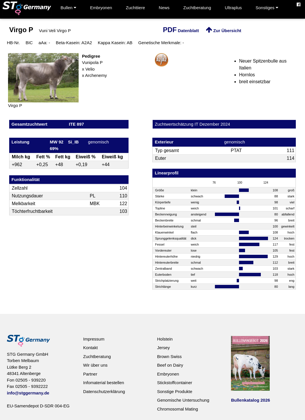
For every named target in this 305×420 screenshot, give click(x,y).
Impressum (93, 339)
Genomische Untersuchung (183, 400)
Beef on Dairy (170, 365)
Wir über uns (95, 365)
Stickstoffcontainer (174, 382)
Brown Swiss (169, 356)
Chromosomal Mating (177, 409)
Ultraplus (233, 7)
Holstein (164, 339)
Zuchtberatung (197, 7)
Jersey (163, 347)
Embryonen (101, 7)
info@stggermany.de (28, 392)
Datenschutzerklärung (104, 391)
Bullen (68, 7)
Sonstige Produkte (174, 391)
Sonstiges (267, 7)
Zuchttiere (135, 7)
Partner (90, 374)
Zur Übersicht (223, 30)
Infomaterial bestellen (103, 382)
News (164, 7)
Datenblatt (181, 30)
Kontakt (90, 347)
